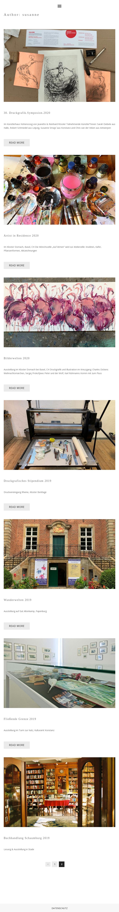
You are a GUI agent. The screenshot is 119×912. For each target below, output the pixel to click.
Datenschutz (60, 908)
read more (16, 142)
